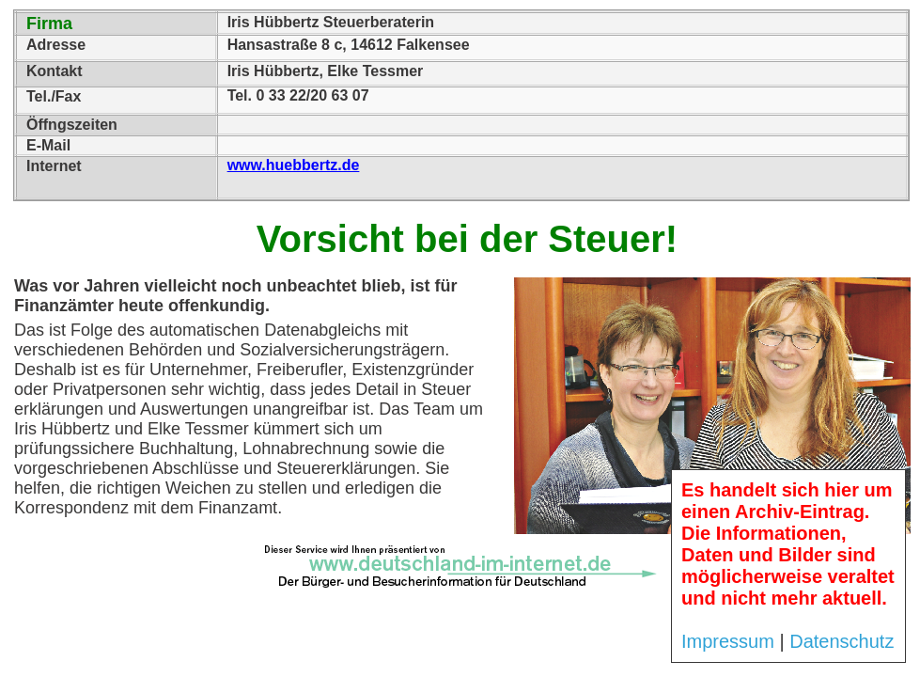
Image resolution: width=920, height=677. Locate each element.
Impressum (727, 641)
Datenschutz (841, 641)
